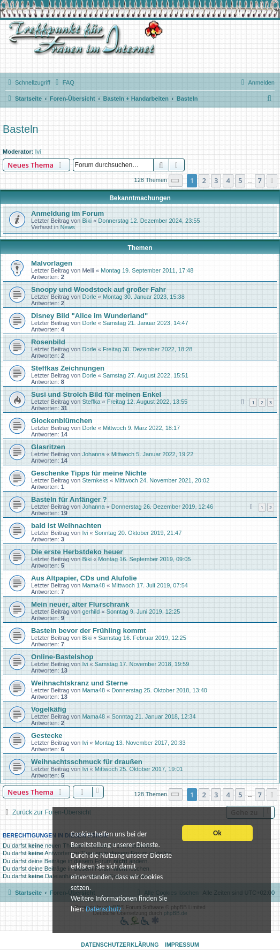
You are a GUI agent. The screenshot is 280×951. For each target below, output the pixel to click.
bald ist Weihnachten (66, 526)
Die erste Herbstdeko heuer (77, 552)
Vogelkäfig (48, 709)
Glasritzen (48, 447)
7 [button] (260, 180)
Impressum (182, 944)
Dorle (89, 296)
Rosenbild (48, 342)
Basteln (21, 129)
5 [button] (240, 180)
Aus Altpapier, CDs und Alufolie (84, 578)
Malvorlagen (51, 263)
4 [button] (228, 180)
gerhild (91, 611)
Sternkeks (95, 480)
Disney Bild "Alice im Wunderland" (89, 316)
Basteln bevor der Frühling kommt (88, 631)
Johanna (93, 454)
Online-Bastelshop (62, 657)
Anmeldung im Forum (67, 213)
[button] (176, 181)
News (67, 227)
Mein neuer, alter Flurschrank (80, 604)
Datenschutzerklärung (119, 944)
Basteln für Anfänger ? (69, 499)
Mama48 (93, 585)
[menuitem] (63, 82)
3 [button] (216, 180)
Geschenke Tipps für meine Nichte (89, 473)
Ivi (38, 151)
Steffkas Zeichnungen (67, 368)
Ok (217, 834)
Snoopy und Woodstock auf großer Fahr (98, 289)
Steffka (91, 401)
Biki (87, 220)
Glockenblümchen (61, 421)
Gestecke (47, 735)
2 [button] (204, 180)
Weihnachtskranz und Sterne (79, 683)
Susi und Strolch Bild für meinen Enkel (96, 394)
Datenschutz (104, 912)
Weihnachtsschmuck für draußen (86, 762)
